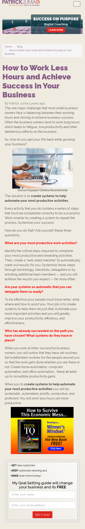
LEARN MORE (56, 30)
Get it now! (42, 514)
